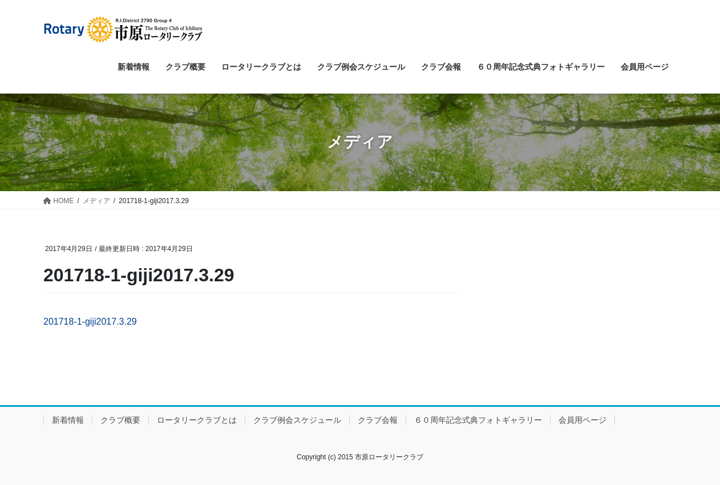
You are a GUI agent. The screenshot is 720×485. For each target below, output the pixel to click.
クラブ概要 (120, 420)
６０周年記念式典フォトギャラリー (478, 420)
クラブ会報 (378, 420)
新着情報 (68, 420)
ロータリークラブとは (197, 420)
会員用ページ (582, 420)
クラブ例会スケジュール (297, 420)
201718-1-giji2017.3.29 (90, 321)
